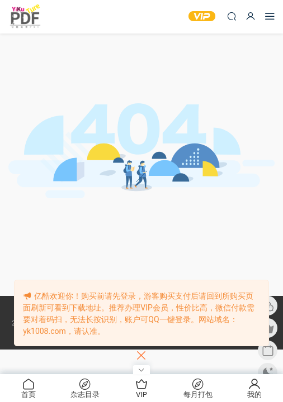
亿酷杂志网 (25, 17)
